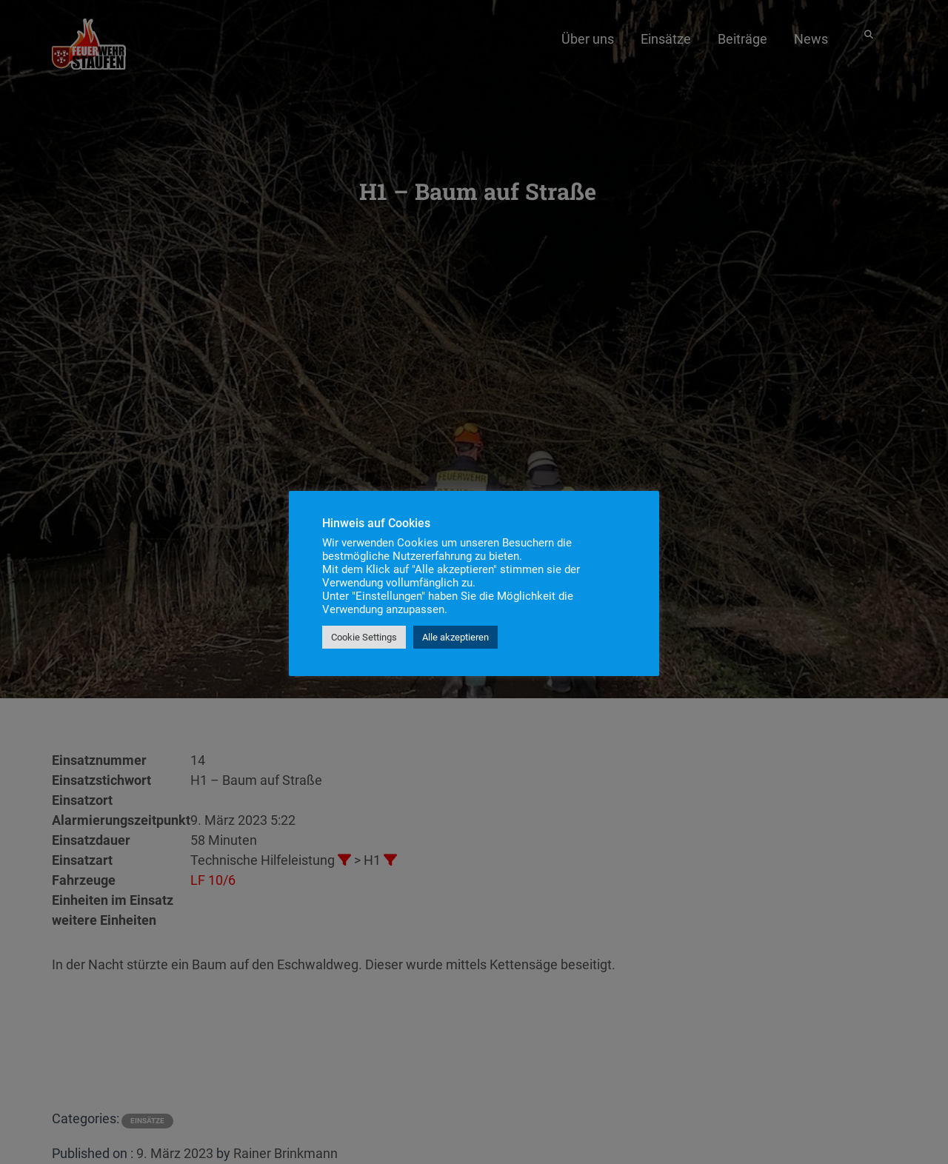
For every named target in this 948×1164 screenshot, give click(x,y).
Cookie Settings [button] (364, 637)
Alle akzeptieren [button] (455, 637)
